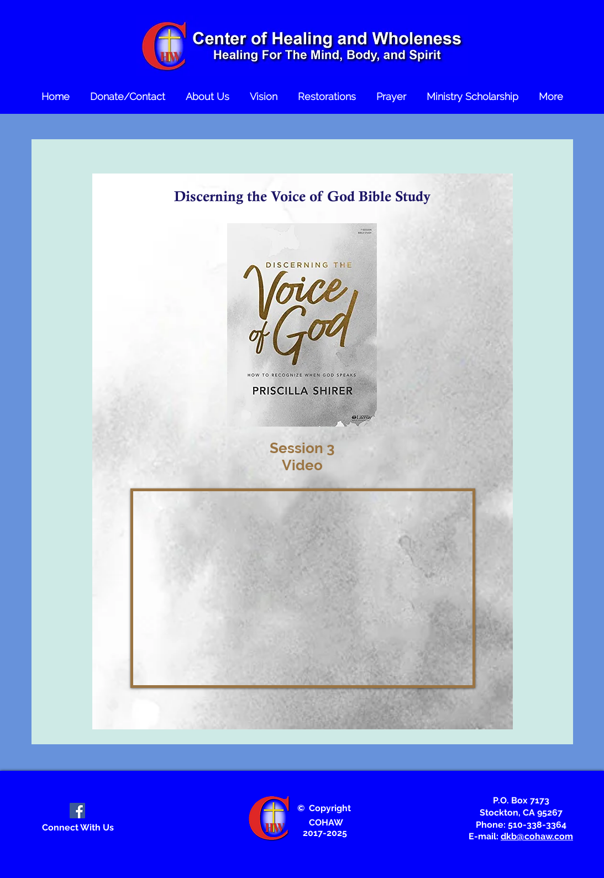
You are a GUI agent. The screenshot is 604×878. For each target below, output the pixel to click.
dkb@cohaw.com (537, 836)
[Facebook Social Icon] (77, 810)
